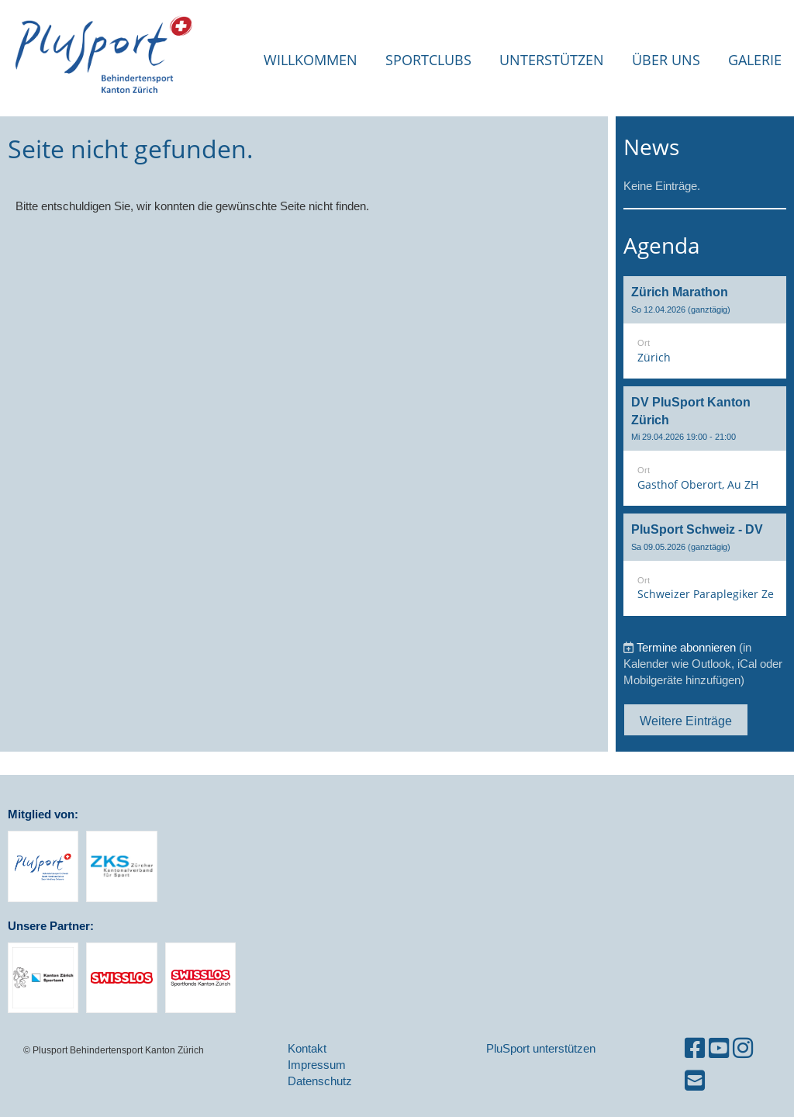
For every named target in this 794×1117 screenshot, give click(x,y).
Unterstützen (551, 59)
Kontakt (307, 1048)
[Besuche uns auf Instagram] (743, 1048)
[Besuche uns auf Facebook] (695, 1048)
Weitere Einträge (686, 721)
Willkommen (310, 59)
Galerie (755, 59)
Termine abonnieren (686, 647)
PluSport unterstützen (541, 1048)
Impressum (317, 1064)
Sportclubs (428, 59)
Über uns (666, 59)
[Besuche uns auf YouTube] (719, 1048)
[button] (704, 327)
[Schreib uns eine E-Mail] (695, 1081)
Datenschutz (320, 1081)
